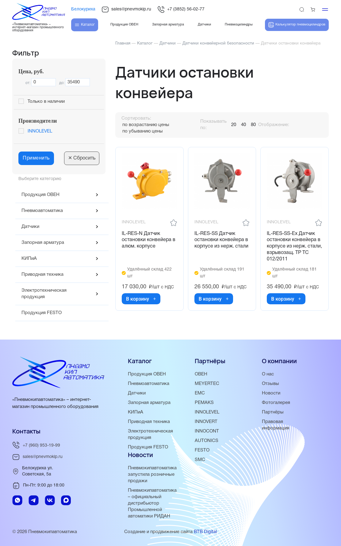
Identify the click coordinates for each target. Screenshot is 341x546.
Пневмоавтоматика (42, 211)
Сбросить (81, 158)
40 (243, 125)
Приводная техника (42, 274)
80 (253, 125)
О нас (268, 374)
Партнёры (273, 412)
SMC (200, 460)
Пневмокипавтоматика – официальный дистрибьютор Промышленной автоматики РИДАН (152, 503)
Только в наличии (46, 101)
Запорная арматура (42, 242)
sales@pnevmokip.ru (126, 9)
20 (233, 125)
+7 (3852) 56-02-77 (181, 9)
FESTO (202, 450)
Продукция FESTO (41, 313)
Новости (271, 393)
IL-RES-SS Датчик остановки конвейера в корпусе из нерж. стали (221, 240)
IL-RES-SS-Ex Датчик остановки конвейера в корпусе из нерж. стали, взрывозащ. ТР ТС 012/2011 (294, 246)
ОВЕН (201, 374)
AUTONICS (206, 441)
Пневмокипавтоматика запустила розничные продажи (152, 474)
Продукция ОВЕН (40, 195)
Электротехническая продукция (44, 293)
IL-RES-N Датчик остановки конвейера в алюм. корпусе (148, 240)
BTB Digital (205, 532)
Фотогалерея (276, 403)
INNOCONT (207, 431)
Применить (36, 158)
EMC (200, 393)
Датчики (30, 227)
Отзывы (270, 384)
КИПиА (29, 258)
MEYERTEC (207, 384)
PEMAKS (204, 403)
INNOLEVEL (40, 131)
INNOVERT (206, 422)
